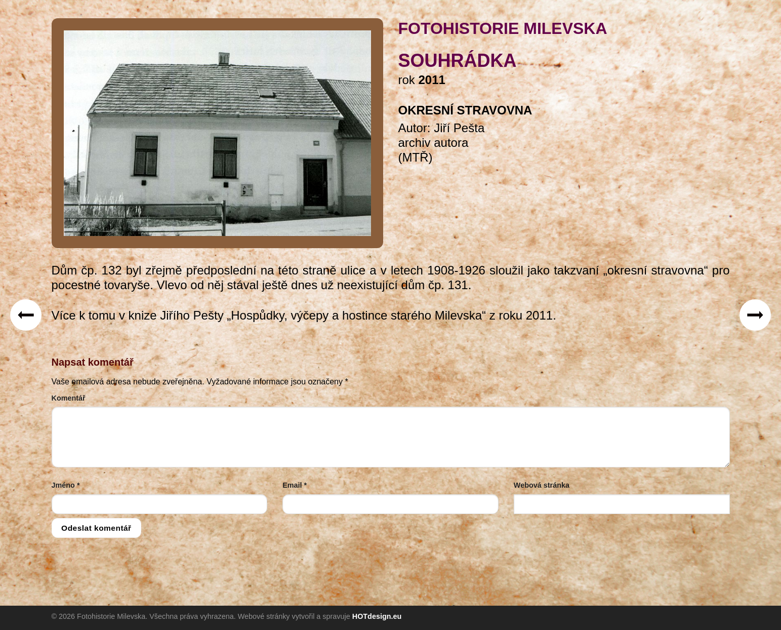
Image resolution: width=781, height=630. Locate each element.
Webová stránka (541, 485)
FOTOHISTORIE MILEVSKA (502, 28)
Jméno (66, 485)
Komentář (69, 398)
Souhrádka (457, 60)
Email (294, 485)
